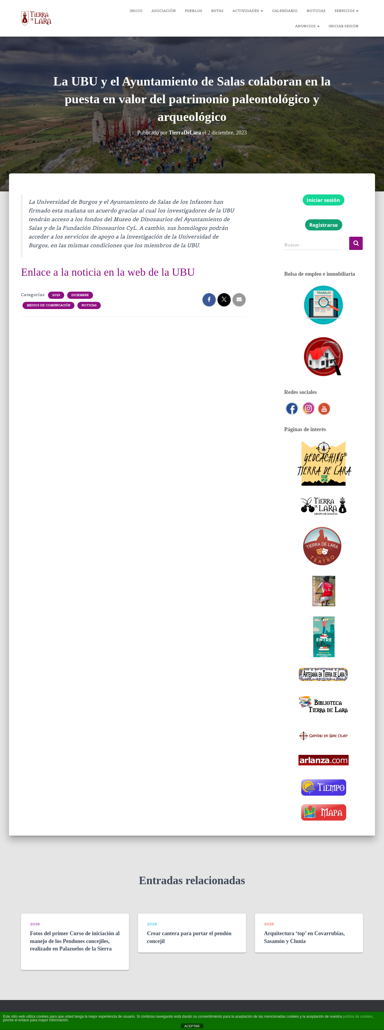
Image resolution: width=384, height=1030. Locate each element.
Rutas (217, 10)
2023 (56, 295)
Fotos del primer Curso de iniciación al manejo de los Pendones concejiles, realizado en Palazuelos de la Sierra (75, 940)
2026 (35, 924)
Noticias (316, 10)
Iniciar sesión (343, 26)
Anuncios (307, 26)
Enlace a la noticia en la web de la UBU (109, 272)
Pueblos (193, 10)
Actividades (247, 10)
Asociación (164, 10)
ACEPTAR (192, 1026)
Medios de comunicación (48, 305)
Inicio (136, 10)
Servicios (346, 10)
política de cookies (358, 1016)
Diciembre (80, 295)
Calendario (285, 10)
